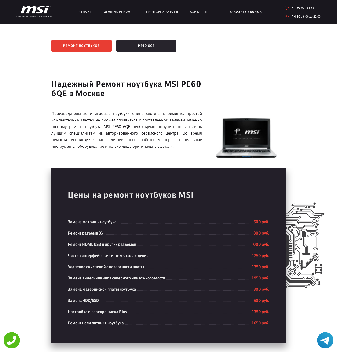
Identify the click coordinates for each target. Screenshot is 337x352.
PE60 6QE (146, 46)
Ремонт (85, 12)
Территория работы (161, 12)
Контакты (198, 12)
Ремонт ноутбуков (81, 46)
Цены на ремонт (118, 12)
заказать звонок (246, 12)
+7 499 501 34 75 (303, 7)
